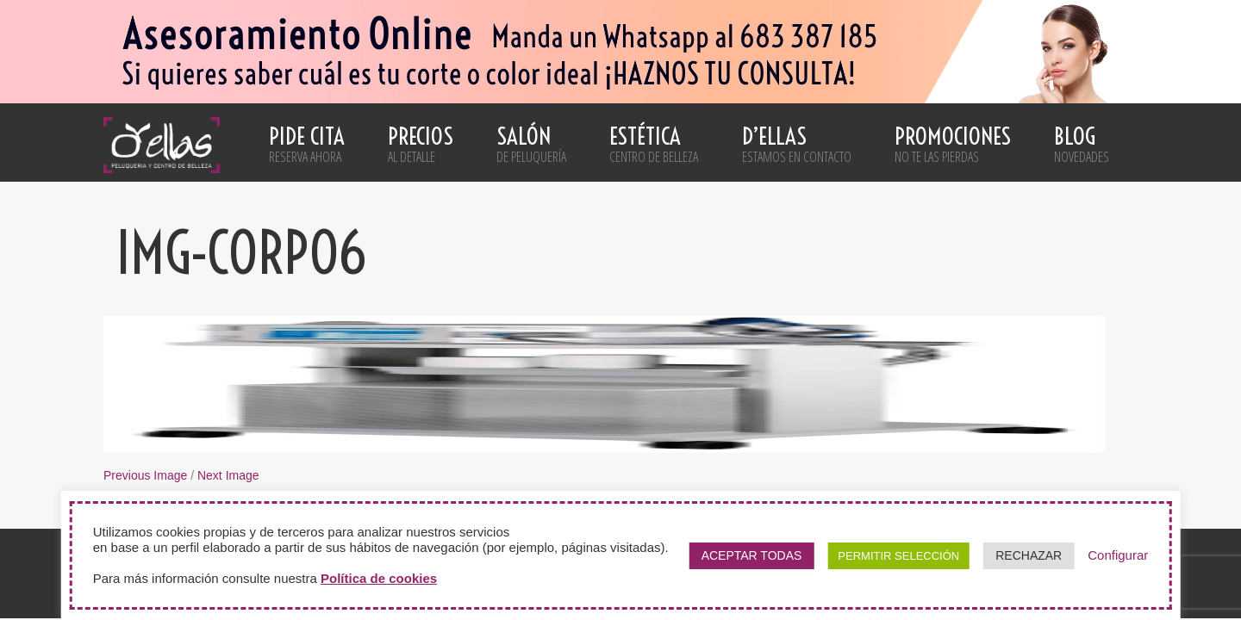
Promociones (953, 143)
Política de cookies (379, 578)
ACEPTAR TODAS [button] (752, 555)
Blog (1081, 143)
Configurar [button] (1118, 555)
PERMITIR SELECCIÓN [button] (898, 555)
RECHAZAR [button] (1028, 555)
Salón (531, 143)
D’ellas (796, 143)
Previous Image (145, 475)
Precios (420, 143)
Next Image (228, 475)
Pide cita (307, 143)
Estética (653, 143)
